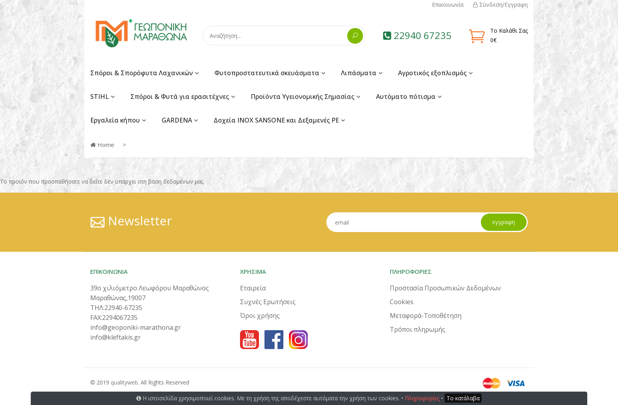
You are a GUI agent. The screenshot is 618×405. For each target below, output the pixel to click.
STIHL (99, 96)
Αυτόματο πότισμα (406, 96)
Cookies (401, 301)
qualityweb (124, 382)
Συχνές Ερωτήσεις (268, 301)
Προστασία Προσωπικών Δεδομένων (445, 288)
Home (102, 145)
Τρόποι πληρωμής (417, 329)
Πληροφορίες (422, 398)
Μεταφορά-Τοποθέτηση (426, 315)
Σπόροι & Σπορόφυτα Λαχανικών (141, 73)
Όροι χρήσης (260, 315)
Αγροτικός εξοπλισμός (432, 73)
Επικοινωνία (448, 4)
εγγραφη (503, 222)
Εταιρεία (253, 288)
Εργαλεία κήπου (115, 120)
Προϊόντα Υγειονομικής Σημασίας (302, 96)
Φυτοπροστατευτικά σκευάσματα (266, 73)
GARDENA (177, 120)
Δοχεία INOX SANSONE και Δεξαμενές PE (276, 120)
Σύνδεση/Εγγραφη (500, 4)
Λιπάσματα (358, 73)
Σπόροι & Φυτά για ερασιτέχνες (179, 96)
